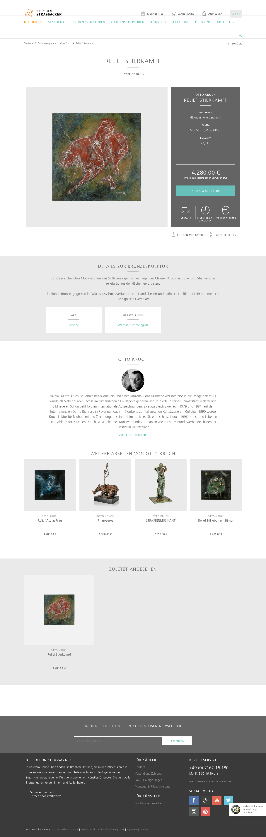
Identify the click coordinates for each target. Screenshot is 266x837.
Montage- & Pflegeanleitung (152, 786)
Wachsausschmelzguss (133, 325)
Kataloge (180, 22)
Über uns (203, 22)
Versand (185, 212)
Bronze (74, 325)
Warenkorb (183, 14)
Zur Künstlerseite (133, 435)
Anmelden (212, 14)
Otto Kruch (65, 43)
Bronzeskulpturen (88, 22)
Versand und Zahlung (148, 773)
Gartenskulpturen (127, 22)
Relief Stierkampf (84, 43)
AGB (122, 829)
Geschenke (57, 22)
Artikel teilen (223, 235)
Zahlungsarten (226, 212)
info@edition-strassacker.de (210, 781)
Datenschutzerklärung (67, 829)
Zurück (234, 44)
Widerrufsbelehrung (108, 829)
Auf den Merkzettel (188, 235)
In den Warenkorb (206, 191)
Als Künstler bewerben (149, 803)
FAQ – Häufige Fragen (148, 780)
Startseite (29, 43)
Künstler (158, 22)
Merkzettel (152, 14)
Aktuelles (225, 22)
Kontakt (140, 767)
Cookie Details (88, 829)
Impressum (132, 829)
